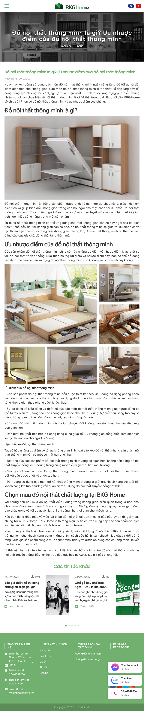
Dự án (43, 661)
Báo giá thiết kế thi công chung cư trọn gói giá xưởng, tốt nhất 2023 (22, 587)
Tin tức (79, 46)
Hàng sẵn (45, 650)
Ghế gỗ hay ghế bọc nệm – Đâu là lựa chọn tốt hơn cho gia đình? (91, 587)
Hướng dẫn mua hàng (87, 659)
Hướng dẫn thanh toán (88, 653)
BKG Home (119, 531)
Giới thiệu (45, 656)
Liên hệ (44, 673)
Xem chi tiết (17, 606)
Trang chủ (66, 46)
